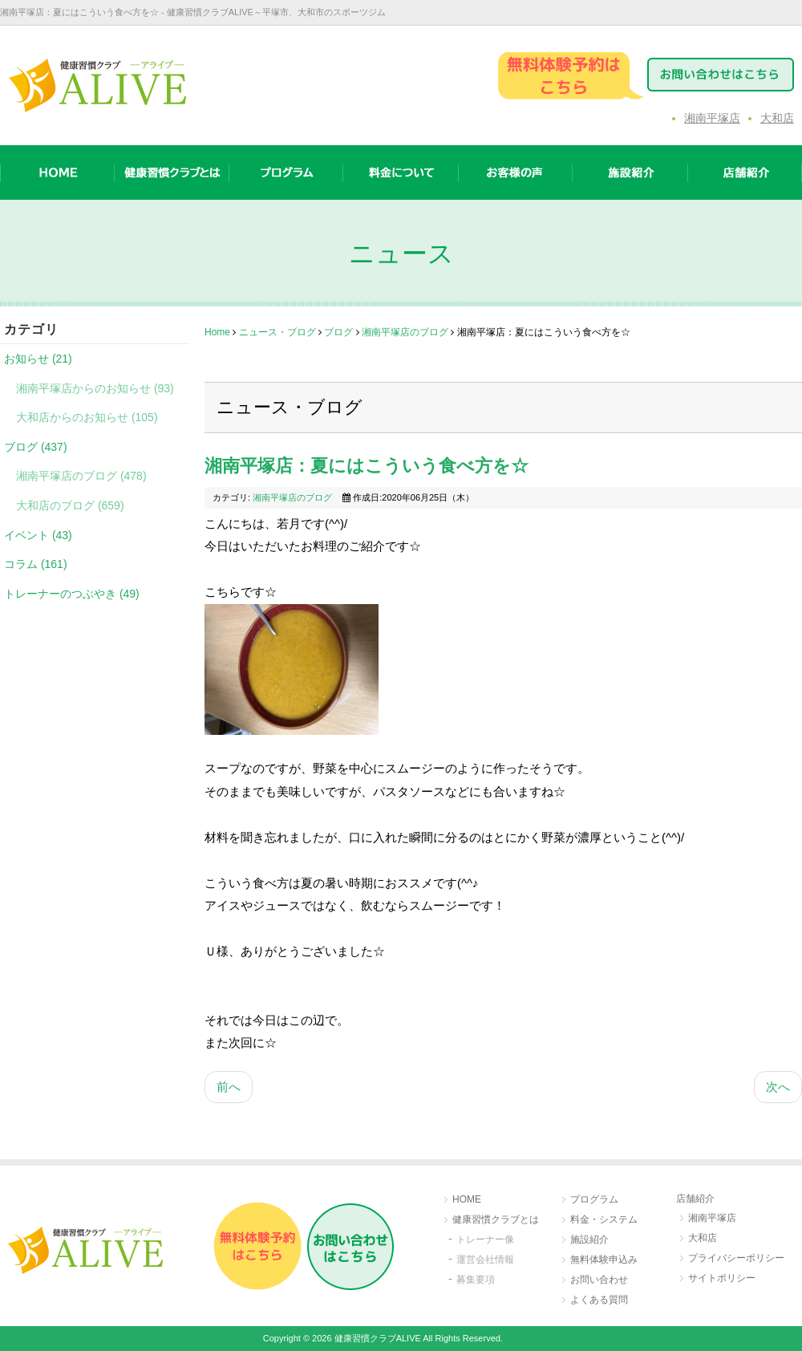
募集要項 (475, 1279)
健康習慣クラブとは (495, 1219)
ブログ (338, 332)
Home (217, 332)
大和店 (777, 118)
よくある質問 (599, 1299)
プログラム (594, 1199)
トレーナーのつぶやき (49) (72, 593)
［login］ (521, 1338)
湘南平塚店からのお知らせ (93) (95, 388)
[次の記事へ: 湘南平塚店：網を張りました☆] (778, 1087)
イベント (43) (38, 535)
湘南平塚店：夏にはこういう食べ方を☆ (367, 466)
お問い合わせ (599, 1279)
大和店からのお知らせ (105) (87, 417)
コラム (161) (35, 564)
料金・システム (604, 1219)
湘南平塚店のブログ (405, 332)
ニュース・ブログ (277, 332)
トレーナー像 (485, 1239)
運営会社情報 (485, 1259)
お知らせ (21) (38, 358)
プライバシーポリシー (736, 1258)
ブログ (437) (35, 446)
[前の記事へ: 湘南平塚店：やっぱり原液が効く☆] (229, 1087)
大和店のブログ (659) (70, 505)
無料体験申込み (604, 1259)
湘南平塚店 (712, 118)
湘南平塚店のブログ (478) (81, 475)
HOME (466, 1199)
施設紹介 (589, 1239)
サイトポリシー (721, 1278)
